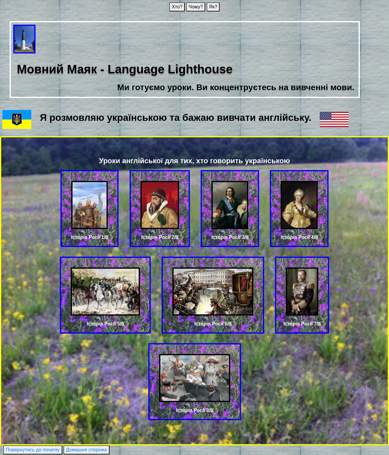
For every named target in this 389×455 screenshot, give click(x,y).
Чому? (196, 6)
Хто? (177, 6)
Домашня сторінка (86, 449)
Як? (213, 6)
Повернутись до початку (33, 449)
